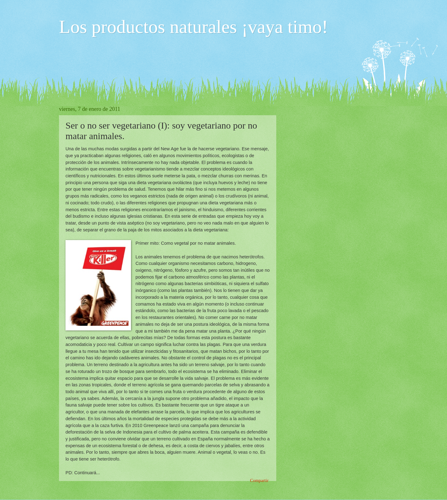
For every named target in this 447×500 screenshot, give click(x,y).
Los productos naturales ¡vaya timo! (193, 26)
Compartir (259, 480)
